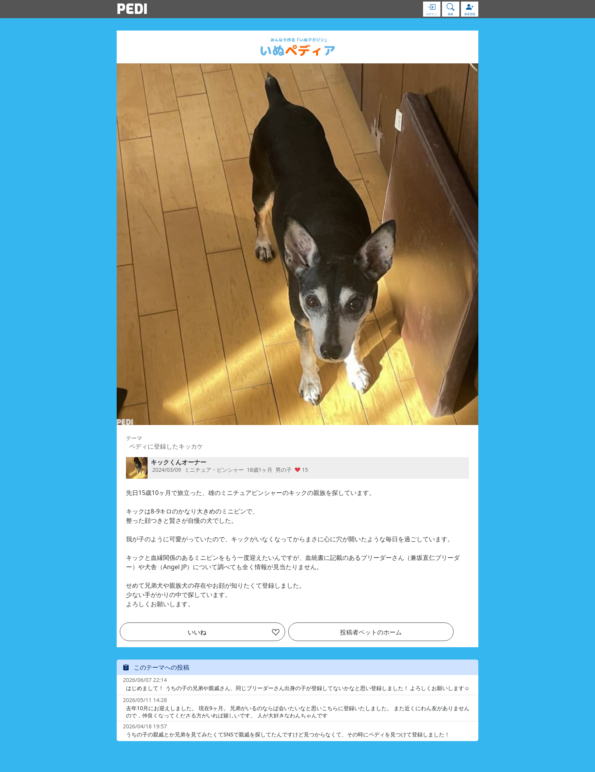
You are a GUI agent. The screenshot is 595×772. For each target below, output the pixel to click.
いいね (197, 632)
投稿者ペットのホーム (371, 632)
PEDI (132, 9)
